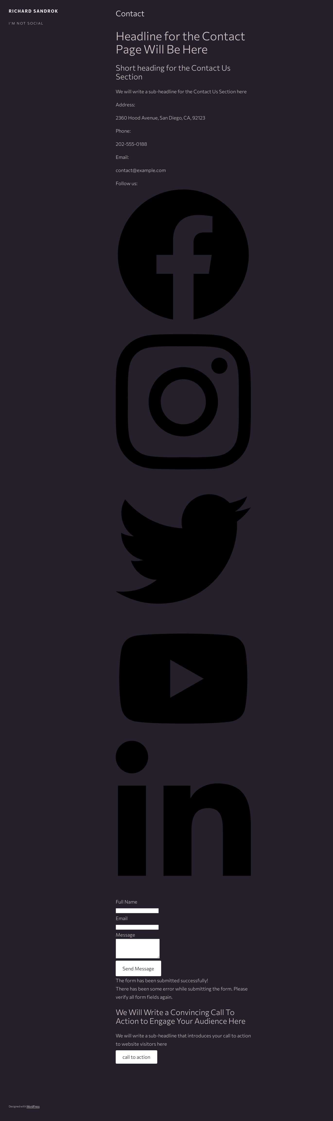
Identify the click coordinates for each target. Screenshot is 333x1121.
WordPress (33, 1110)
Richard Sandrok (33, 11)
